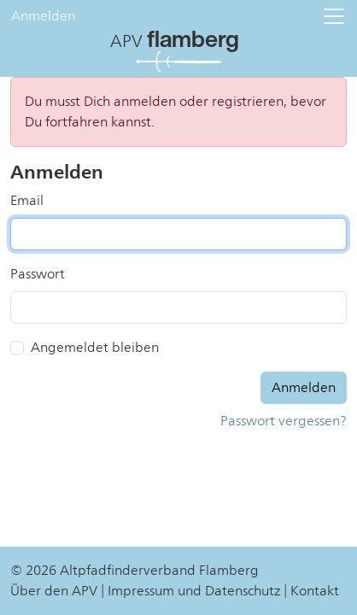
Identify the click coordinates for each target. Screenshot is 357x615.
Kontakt (314, 591)
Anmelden (43, 16)
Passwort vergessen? (283, 421)
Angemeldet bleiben (95, 347)
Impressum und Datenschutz (194, 591)
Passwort (37, 274)
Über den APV (53, 591)
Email (27, 200)
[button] (334, 16)
